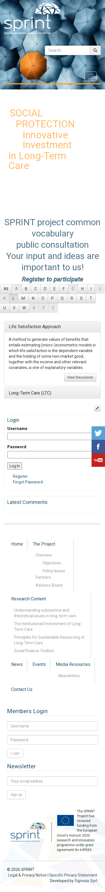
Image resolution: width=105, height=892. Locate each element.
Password (16, 447)
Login (15, 753)
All (6, 289)
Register (20, 476)
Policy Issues (54, 571)
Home (17, 544)
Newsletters (69, 675)
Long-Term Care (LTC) (30, 393)
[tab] (52, 326)
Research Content (28, 599)
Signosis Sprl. (86, 881)
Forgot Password (28, 482)
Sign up (16, 794)
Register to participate (52, 279)
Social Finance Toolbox (34, 650)
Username (17, 428)
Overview (44, 555)
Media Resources (73, 664)
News (17, 664)
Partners (43, 577)
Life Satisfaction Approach (35, 326)
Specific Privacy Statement (73, 875)
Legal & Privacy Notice (27, 875)
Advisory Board (49, 585)
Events (39, 664)
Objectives (52, 563)
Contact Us (21, 689)
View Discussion (80, 377)
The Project (44, 544)
